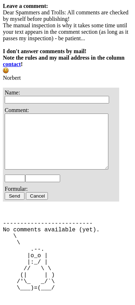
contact (12, 64)
